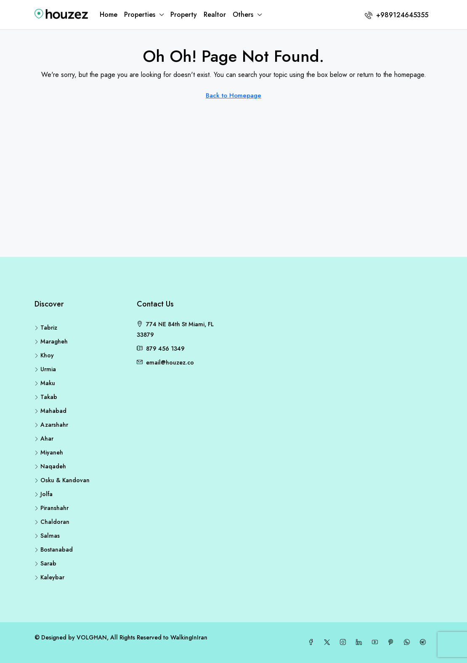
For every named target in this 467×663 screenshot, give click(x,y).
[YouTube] (376, 642)
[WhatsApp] (408, 642)
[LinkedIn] (360, 642)
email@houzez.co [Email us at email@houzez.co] (170, 362)
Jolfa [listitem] (43, 494)
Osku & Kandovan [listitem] (62, 480)
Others (243, 14)
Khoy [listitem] (44, 355)
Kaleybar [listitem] (49, 577)
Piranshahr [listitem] (51, 508)
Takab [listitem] (45, 397)
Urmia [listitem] (45, 369)
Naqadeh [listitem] (50, 466)
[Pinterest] (392, 642)
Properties (139, 14)
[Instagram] (344, 642)
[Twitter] (328, 642)
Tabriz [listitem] (45, 327)
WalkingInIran (188, 637)
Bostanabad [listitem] (53, 549)
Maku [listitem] (44, 383)
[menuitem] (397, 15)
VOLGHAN (92, 637)
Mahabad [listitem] (50, 411)
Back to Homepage (233, 95)
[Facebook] (312, 642)
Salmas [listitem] (47, 535)
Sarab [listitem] (45, 563)
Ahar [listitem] (43, 438)
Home (108, 14)
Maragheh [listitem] (51, 341)
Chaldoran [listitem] (51, 522)
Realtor (215, 14)
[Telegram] (424, 642)
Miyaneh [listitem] (48, 452)
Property (183, 14)
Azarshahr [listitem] (51, 424)
